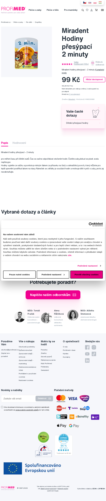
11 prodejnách (74, 94)
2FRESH (101, 488)
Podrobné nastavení (87, 266)
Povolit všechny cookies (87, 274)
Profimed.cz (5, 22)
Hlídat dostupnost (94, 79)
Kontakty (66, 357)
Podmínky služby (63, 488)
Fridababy (45, 367)
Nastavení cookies (26, 380)
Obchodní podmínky (27, 347)
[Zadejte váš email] (19, 399)
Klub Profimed (46, 363)
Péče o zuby (35, 10)
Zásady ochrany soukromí (48, 488)
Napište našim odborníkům (53, 294)
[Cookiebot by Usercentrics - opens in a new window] (91, 224)
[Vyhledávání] (82, 10)
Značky (44, 353)
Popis (4, 142)
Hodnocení (19, 142)
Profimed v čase (69, 350)
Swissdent (45, 370)
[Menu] (102, 10)
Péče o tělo (53, 10)
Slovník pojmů (46, 356)
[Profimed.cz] (13, 10)
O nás (65, 347)
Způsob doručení (25, 350)
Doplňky (38, 22)
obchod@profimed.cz (10, 350)
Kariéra (65, 353)
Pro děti (29, 22)
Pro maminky (70, 10)
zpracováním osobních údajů (27, 410)
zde (70, 255)
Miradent (71, 99)
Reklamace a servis (48, 360)
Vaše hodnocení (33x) (81, 63)
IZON (94, 488)
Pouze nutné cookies (19, 274)
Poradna (44, 350)
